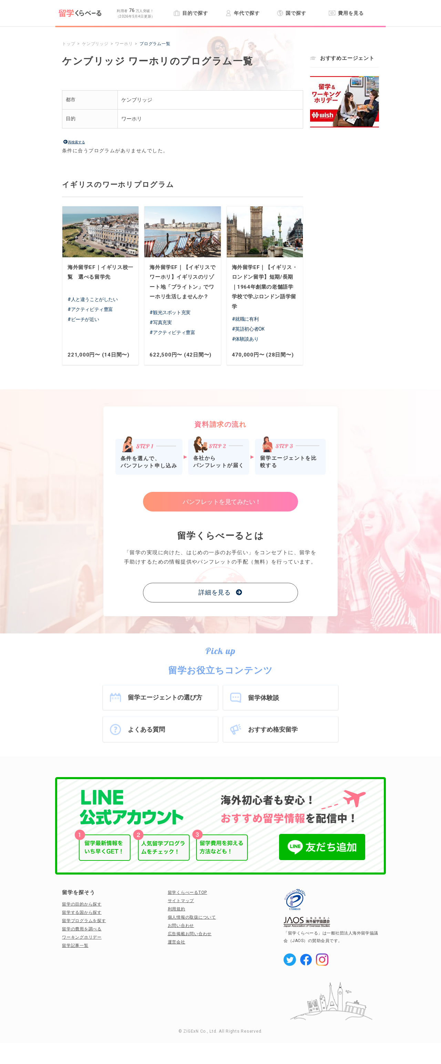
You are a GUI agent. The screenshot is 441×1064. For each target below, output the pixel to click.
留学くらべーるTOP (187, 892)
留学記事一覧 (75, 945)
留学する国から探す (82, 912)
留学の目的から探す (82, 904)
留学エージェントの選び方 (165, 697)
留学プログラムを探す (84, 920)
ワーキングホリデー (82, 937)
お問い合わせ (181, 925)
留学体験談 (263, 697)
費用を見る (346, 13)
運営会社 (176, 942)
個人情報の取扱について (192, 917)
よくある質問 (146, 729)
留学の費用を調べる (82, 929)
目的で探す (191, 13)
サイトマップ (181, 900)
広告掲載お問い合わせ (190, 933)
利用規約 (176, 909)
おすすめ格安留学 (273, 729)
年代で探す (242, 13)
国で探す (291, 13)
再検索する (76, 142)
